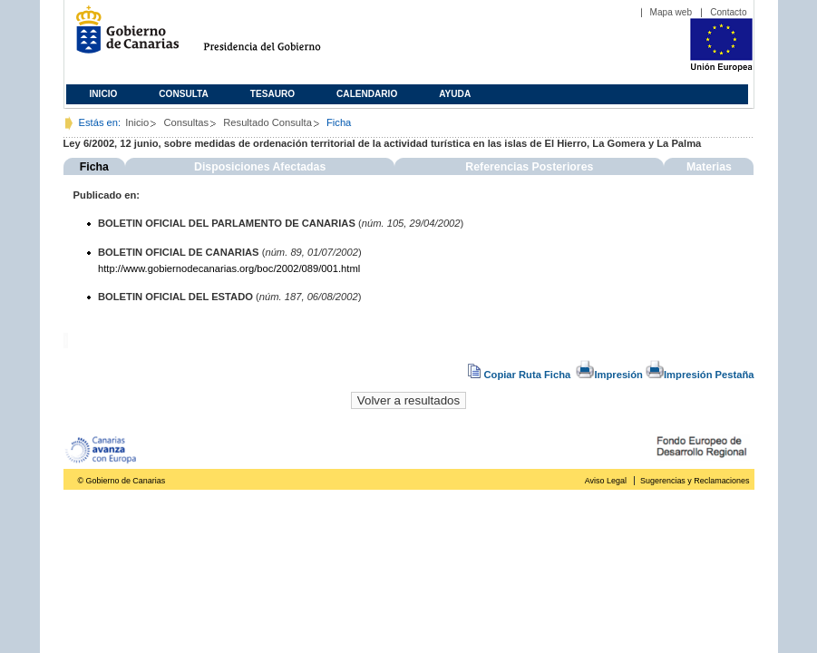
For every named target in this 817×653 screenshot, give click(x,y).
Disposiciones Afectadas (260, 167)
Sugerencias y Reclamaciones (694, 480)
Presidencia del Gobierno (279, 36)
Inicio (104, 94)
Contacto (728, 12)
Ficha (94, 167)
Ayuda (455, 94)
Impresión (609, 374)
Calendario (366, 94)
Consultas (186, 122)
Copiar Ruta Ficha (520, 374)
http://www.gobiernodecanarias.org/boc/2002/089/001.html (229, 268)
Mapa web (671, 12)
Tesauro (272, 94)
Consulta (184, 94)
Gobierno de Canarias (122, 36)
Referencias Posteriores (529, 167)
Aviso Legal (606, 480)
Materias (709, 167)
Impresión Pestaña (700, 374)
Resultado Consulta (267, 122)
